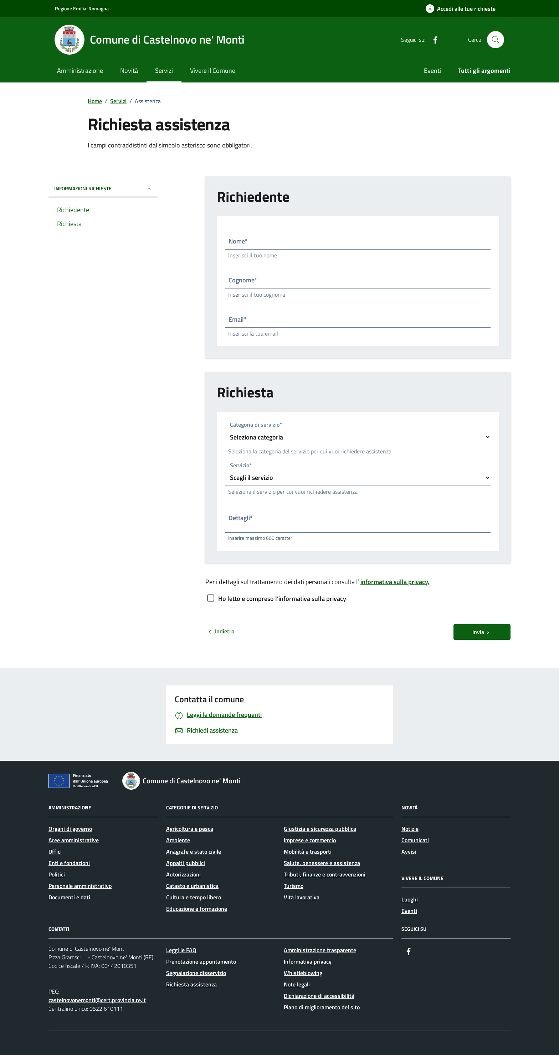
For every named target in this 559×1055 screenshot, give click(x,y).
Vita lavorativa (301, 897)
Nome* (238, 241)
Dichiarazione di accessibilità (319, 995)
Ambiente (178, 840)
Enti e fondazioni (69, 863)
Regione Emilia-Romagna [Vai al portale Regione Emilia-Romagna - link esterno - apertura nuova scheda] (82, 8)
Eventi (432, 70)
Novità (129, 70)
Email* (238, 319)
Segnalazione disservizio (196, 973)
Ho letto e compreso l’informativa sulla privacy (282, 598)
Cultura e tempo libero (193, 897)
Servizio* (241, 465)
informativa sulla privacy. (394, 582)
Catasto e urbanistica (192, 885)
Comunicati (415, 840)
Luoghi (409, 899)
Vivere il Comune (212, 70)
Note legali (297, 984)
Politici (56, 874)
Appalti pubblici (185, 863)
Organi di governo (70, 828)
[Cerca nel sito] (495, 39)
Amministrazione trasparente (320, 950)
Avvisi (408, 851)
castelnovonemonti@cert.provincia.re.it (97, 1000)
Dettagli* (241, 518)
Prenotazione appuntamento (201, 961)
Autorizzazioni (183, 874)
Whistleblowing (303, 973)
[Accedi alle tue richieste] (460, 8)
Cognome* (243, 280)
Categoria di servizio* (256, 425)
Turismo (293, 885)
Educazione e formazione (196, 908)
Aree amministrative (73, 840)
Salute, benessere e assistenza (322, 863)
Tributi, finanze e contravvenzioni (324, 874)
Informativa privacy (308, 961)
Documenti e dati (69, 897)
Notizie (410, 828)
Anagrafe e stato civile (193, 851)
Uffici (55, 851)
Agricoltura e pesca (189, 828)
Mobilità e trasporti (308, 851)
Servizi (164, 70)
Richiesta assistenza (191, 984)
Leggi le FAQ (181, 950)
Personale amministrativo (80, 885)
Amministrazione (80, 70)
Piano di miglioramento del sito (322, 1007)
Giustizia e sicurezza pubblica (320, 828)
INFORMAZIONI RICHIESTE (103, 188)
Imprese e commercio (310, 840)
